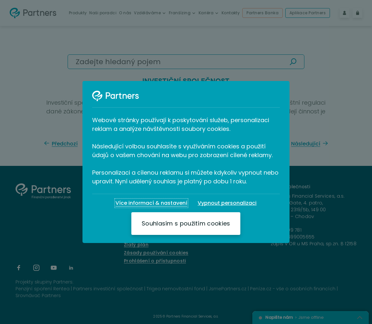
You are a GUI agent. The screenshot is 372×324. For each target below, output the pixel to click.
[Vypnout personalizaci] (227, 203)
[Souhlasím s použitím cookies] (185, 223)
